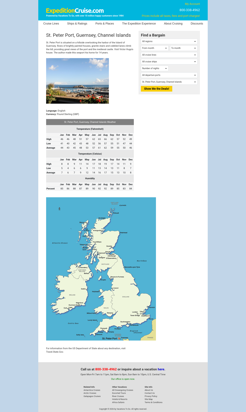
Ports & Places (104, 23)
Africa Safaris (118, 402)
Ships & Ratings (77, 23)
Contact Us (150, 393)
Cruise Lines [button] (51, 23)
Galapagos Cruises (92, 396)
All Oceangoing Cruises (122, 390)
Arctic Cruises (90, 393)
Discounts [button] (197, 23)
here (161, 369)
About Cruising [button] (173, 23)
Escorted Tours (119, 393)
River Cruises (118, 396)
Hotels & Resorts (119, 399)
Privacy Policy (151, 396)
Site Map (149, 399)
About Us (149, 390)
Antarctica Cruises (92, 390)
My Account (192, 3)
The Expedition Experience (139, 23)
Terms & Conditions (153, 402)
